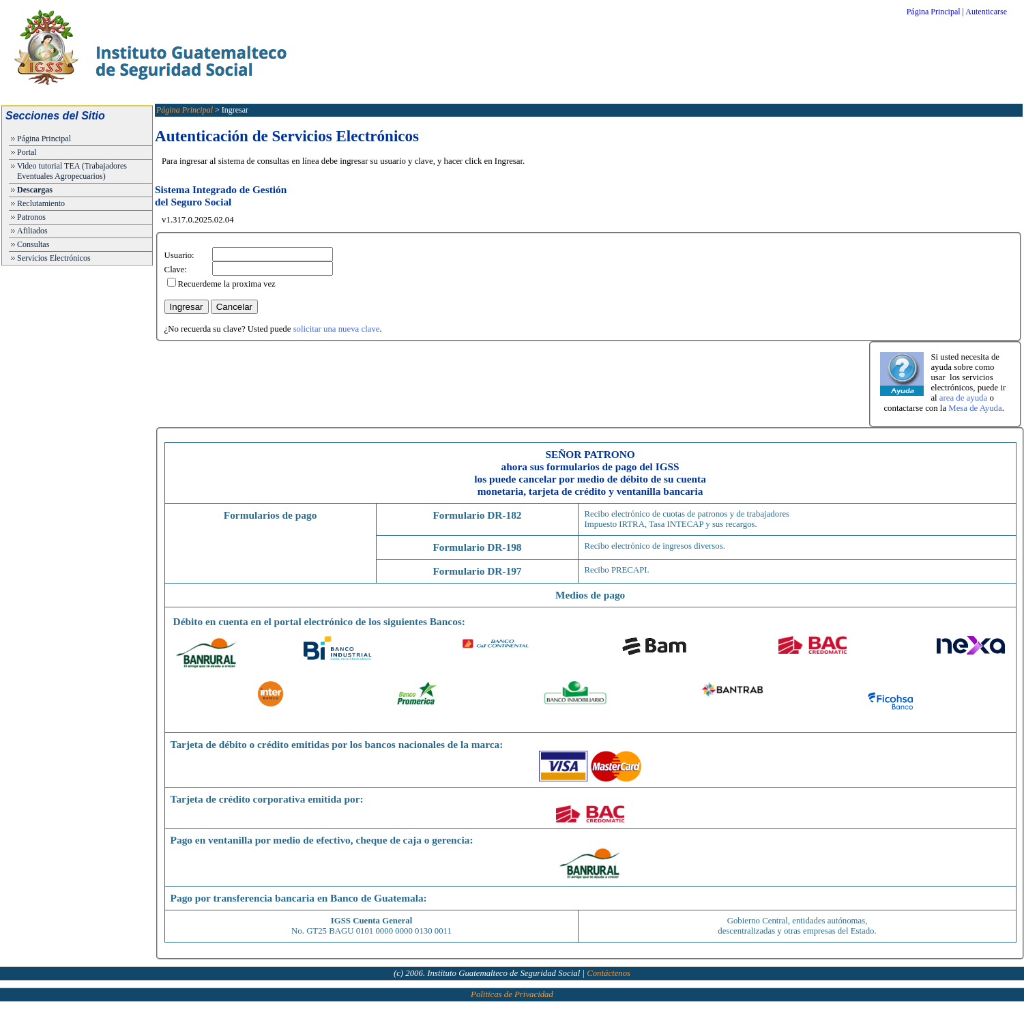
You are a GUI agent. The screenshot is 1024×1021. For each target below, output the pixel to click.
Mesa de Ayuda (974, 408)
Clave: (175, 269)
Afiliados (32, 230)
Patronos (31, 217)
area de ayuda (963, 398)
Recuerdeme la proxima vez (227, 284)
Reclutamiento (41, 203)
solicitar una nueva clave (336, 329)
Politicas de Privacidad (512, 994)
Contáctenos (608, 973)
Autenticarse (986, 11)
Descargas (35, 190)
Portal (27, 152)
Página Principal (934, 11)
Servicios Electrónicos (54, 258)
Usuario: (179, 255)
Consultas (33, 244)
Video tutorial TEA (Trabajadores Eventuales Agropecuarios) (72, 171)
